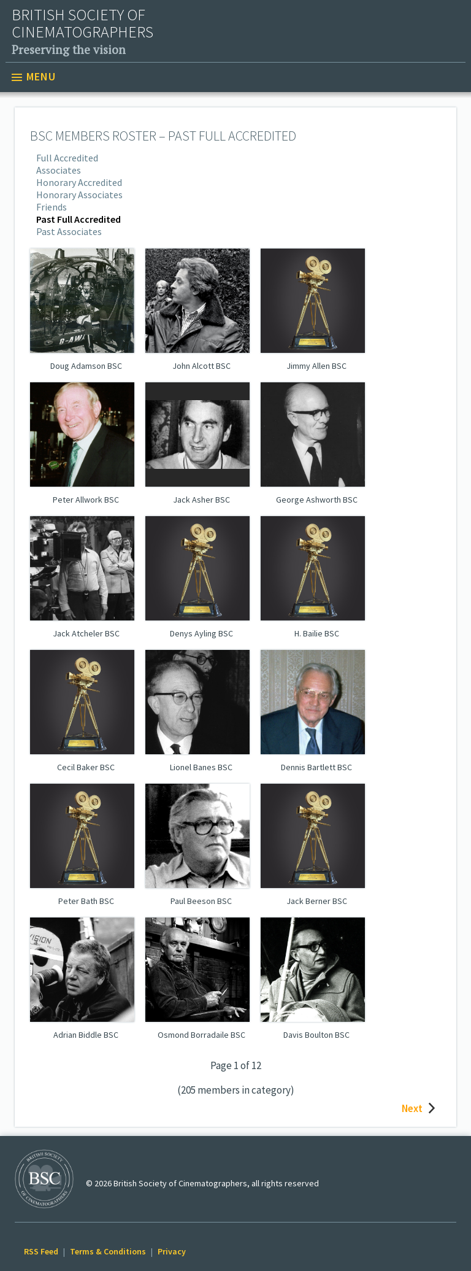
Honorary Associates (79, 194)
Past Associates (69, 231)
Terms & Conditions (108, 1251)
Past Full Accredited (78, 219)
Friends (51, 207)
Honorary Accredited (79, 182)
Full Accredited (67, 158)
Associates (58, 170)
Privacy (172, 1251)
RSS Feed (41, 1251)
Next (421, 1108)
